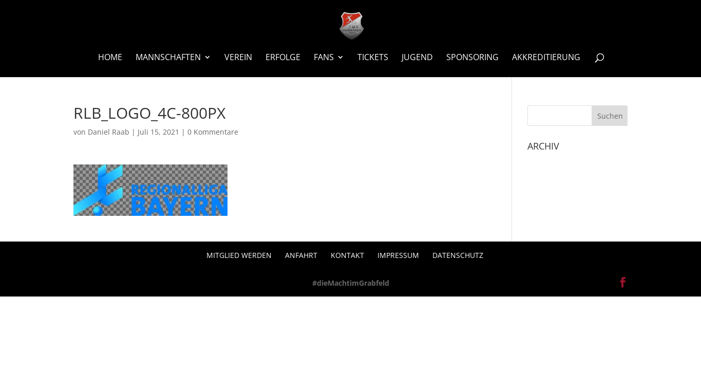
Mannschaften (168, 58)
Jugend (417, 58)
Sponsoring (472, 58)
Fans (324, 58)
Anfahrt (301, 255)
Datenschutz (457, 255)
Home (110, 58)
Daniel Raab (108, 132)
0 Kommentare (212, 132)
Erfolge (283, 58)
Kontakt (347, 255)
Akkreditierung (546, 58)
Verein (238, 58)
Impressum (398, 255)
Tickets (372, 58)
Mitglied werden (239, 255)
